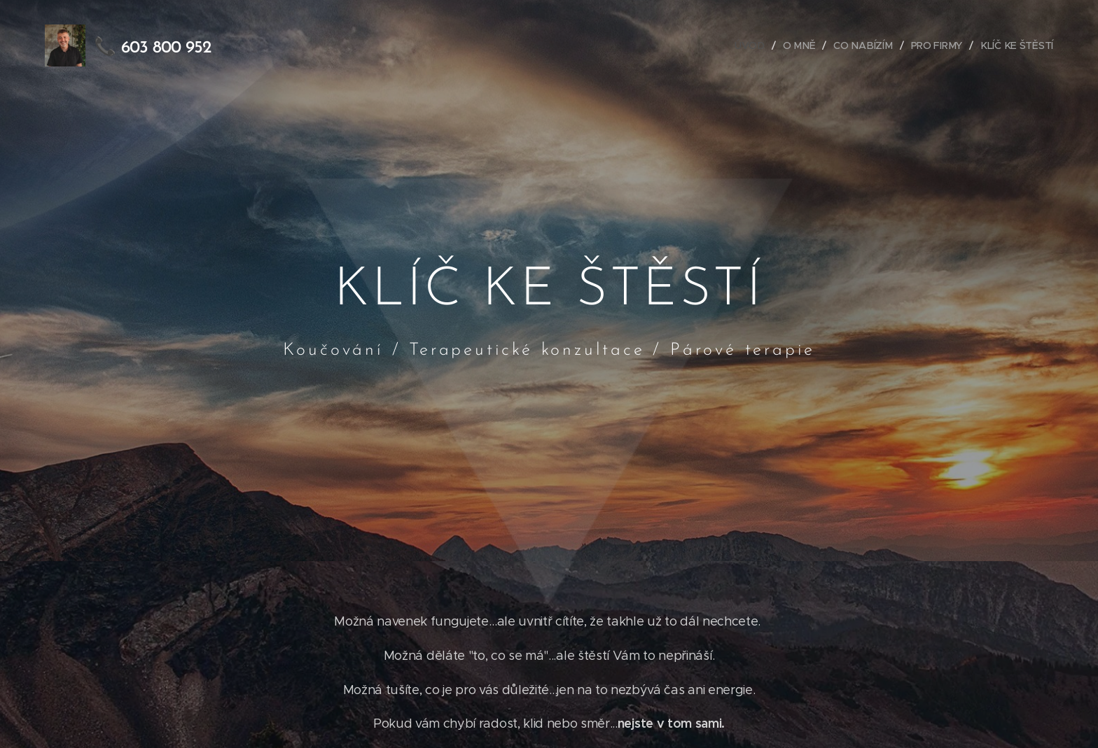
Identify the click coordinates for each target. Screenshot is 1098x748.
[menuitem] (754, 45)
